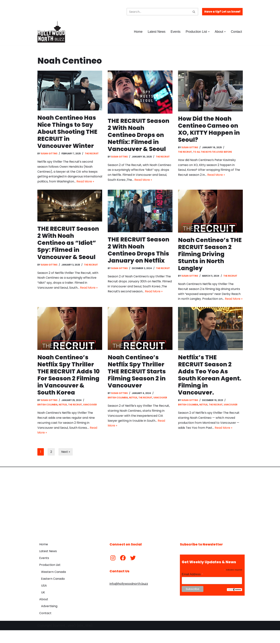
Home (137, 31)
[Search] (158, 11)
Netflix (63, 416)
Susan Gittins (49, 153)
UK (43, 605)
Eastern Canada (53, 591)
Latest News (156, 31)
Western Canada (53, 584)
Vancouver (90, 416)
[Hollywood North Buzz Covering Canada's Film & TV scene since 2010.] (51, 32)
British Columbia (47, 416)
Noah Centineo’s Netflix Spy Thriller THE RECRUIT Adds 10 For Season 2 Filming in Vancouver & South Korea (68, 387)
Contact (236, 31)
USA (44, 598)
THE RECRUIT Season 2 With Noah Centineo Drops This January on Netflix (139, 256)
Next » (65, 464)
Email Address (192, 587)
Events (175, 31)
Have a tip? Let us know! (222, 12)
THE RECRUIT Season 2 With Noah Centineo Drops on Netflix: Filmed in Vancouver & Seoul (139, 135)
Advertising (49, 619)
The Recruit (92, 153)
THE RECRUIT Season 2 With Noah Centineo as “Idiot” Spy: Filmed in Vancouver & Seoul (68, 248)
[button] (208, 32)
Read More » (66, 187)
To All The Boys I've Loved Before (213, 152)
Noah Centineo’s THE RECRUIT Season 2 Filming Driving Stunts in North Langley (210, 260)
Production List (50, 577)
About (43, 612)
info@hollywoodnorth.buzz (129, 596)
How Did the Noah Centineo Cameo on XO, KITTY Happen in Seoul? (209, 129)
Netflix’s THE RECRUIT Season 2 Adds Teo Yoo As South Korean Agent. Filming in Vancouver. (210, 387)
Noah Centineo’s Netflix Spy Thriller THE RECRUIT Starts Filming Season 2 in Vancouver (137, 383)
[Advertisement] (140, 514)
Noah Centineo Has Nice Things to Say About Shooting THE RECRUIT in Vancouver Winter (67, 131)
